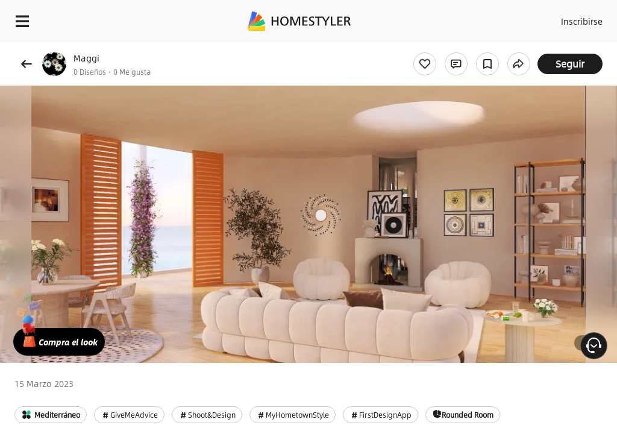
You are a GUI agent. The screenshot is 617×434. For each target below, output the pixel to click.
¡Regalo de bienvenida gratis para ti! (486, 51)
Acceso (533, 18)
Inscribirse (580, 18)
